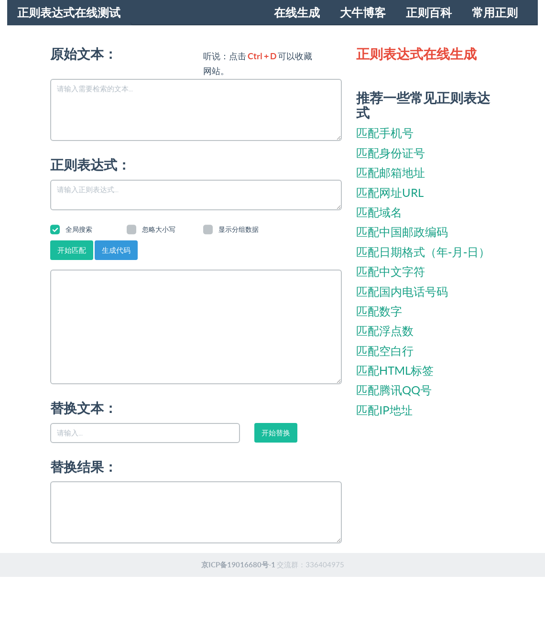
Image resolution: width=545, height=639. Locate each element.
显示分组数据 (231, 229)
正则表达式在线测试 (68, 12)
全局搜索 (71, 229)
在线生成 (297, 12)
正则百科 (429, 12)
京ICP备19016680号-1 (238, 565)
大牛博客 (363, 12)
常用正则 (495, 12)
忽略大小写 (151, 229)
